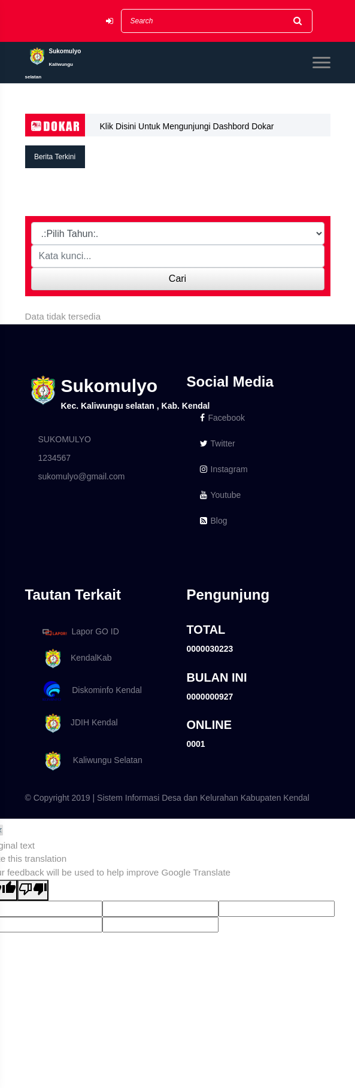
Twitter (217, 443)
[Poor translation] (32, 890)
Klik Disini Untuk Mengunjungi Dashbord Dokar (187, 126)
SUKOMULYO (64, 439)
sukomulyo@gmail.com (81, 476)
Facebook (222, 418)
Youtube (220, 495)
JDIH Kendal (78, 723)
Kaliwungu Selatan (90, 761)
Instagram (224, 469)
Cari (177, 278)
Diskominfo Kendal (91, 690)
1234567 (54, 458)
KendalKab (75, 658)
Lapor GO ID (80, 632)
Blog (213, 520)
